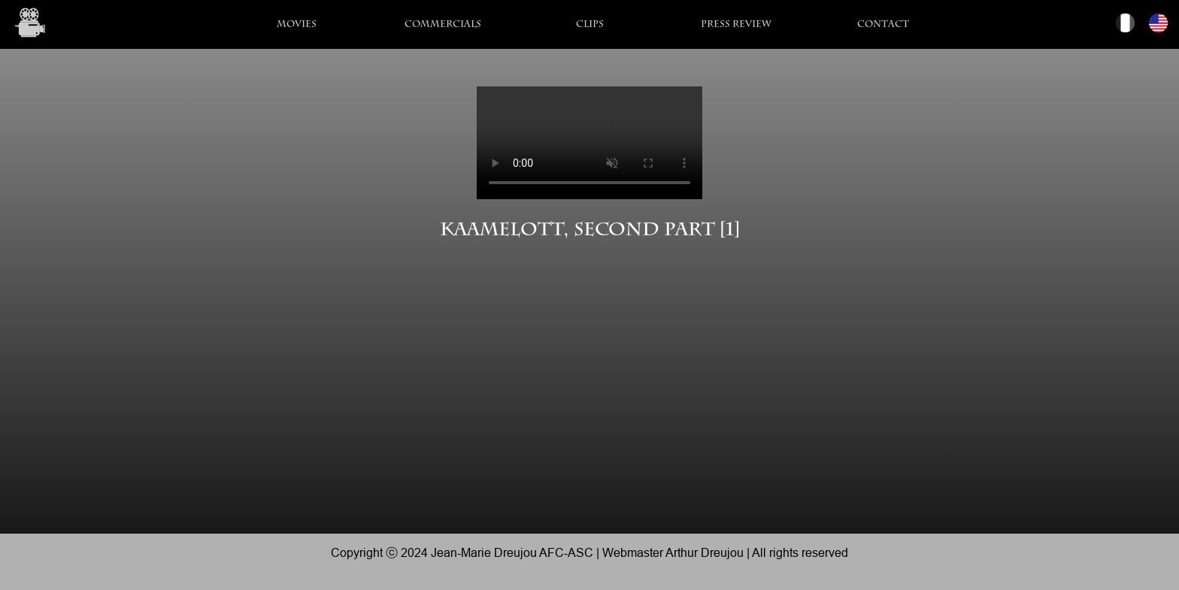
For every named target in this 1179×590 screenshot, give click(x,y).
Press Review (736, 25)
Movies (297, 25)
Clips (590, 25)
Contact (883, 25)
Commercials (443, 25)
